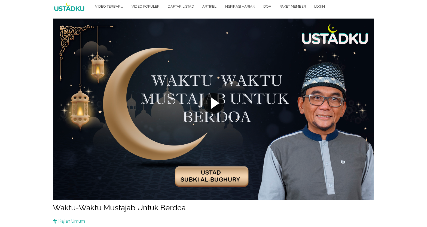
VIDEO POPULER (146, 6)
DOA (267, 6)
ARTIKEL (209, 6)
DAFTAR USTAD (181, 6)
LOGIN (319, 6)
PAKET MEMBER (292, 6)
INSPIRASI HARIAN (239, 6)
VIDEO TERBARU (109, 6)
